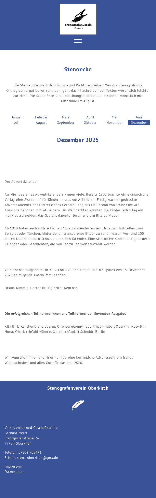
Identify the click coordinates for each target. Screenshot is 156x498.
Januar (17, 117)
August (41, 122)
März (66, 117)
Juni (139, 117)
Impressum (13, 466)
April (90, 117)
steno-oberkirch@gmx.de (37, 457)
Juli (17, 122)
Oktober (90, 122)
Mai (114, 117)
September (66, 122)
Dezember (139, 122)
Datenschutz (15, 471)
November (114, 122)
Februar (41, 117)
